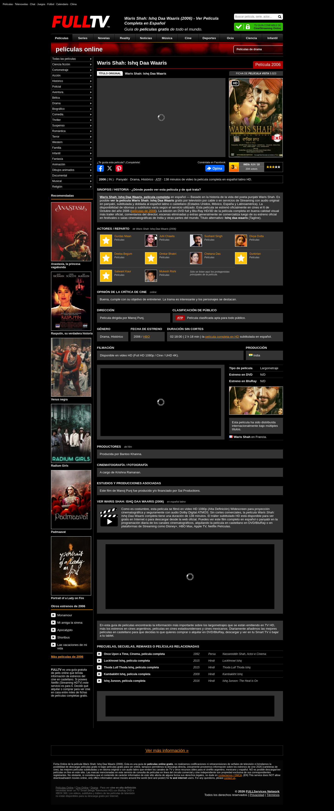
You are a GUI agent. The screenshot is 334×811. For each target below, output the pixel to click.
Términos (273, 795)
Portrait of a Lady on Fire (71, 568)
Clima (73, 4)
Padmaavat (71, 502)
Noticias (146, 38)
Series (82, 38)
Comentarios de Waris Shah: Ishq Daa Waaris (215, 168)
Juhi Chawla (167, 238)
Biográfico (58, 108)
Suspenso (58, 125)
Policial (56, 86)
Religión (57, 186)
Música (167, 38)
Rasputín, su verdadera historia (72, 303)
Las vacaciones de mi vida (72, 646)
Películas (61, 38)
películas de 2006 (143, 211)
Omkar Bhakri (167, 255)
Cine (188, 38)
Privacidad (257, 795)
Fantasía (57, 158)
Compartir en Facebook (100, 168)
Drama (56, 103)
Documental (59, 175)
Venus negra (71, 369)
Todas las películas (64, 58)
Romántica (58, 131)
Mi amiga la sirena (69, 622)
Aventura (57, 92)
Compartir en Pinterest (119, 168)
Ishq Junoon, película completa (124, 680)
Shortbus (63, 637)
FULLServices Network (262, 791)
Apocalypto (65, 630)
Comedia (57, 114)
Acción (56, 75)
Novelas (104, 38)
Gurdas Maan (122, 238)
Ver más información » (167, 750)
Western (57, 142)
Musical (57, 181)
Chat (32, 4)
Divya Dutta (257, 238)
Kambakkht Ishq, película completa (127, 674)
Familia (56, 147)
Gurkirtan (257, 255)
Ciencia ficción (61, 64)
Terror (55, 136)
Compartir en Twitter (109, 168)
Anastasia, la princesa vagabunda (71, 235)
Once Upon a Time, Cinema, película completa (134, 654)
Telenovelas (21, 4)
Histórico (57, 81)
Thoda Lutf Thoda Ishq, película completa (131, 667)
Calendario (62, 4)
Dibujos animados (63, 170)
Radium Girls (71, 435)
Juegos (41, 4)
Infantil (272, 38)
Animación (58, 164)
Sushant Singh (212, 238)
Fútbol (50, 4)
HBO (146, 336)
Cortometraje (60, 70)
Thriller (56, 120)
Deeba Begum (122, 255)
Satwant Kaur (122, 273)
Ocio (230, 38)
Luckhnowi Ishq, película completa (127, 660)
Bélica (56, 97)
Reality (125, 38)
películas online (79, 49)
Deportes (209, 38)
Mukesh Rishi (167, 273)
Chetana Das (212, 255)
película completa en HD (222, 336)
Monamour (64, 615)
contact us (229, 777)
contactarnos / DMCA (230, 775)
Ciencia (251, 38)
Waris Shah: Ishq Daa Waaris (145, 73)
